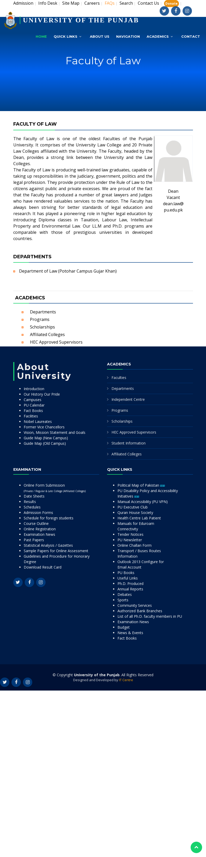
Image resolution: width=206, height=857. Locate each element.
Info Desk (47, 3)
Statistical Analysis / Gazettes (48, 545)
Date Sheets (34, 496)
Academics (158, 36)
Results (30, 501)
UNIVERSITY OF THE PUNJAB (81, 20)
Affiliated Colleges (47, 334)
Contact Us (148, 3)
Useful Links (127, 578)
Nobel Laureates (38, 421)
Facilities (31, 416)
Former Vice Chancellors (44, 426)
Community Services (134, 605)
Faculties (118, 377)
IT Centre (126, 680)
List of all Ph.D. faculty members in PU (149, 616)
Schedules (32, 507)
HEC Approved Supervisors (56, 342)
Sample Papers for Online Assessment (56, 550)
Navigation (128, 36)
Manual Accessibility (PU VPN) (142, 501)
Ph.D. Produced (130, 583)
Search (126, 3)
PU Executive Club (132, 507)
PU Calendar (34, 405)
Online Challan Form (134, 545)
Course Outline (36, 523)
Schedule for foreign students (48, 518)
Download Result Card (42, 567)
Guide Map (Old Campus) (45, 443)
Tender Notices (130, 534)
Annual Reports (130, 589)
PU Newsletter (129, 539)
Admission (23, 3)
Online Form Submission (55, 488)
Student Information (128, 443)
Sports (122, 599)
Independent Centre (128, 399)
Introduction (34, 388)
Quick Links (65, 36)
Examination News (39, 534)
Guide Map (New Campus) (46, 437)
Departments (43, 312)
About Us (99, 36)
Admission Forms (38, 512)
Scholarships (42, 327)
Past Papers (34, 539)
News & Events (130, 632)
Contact (190, 36)
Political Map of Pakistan (141, 485)
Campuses (32, 399)
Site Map (70, 3)
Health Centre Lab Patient (139, 518)
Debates (124, 594)
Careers (92, 3)
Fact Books (33, 410)
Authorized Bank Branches (139, 610)
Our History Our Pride (42, 394)
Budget (123, 627)
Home (41, 36)
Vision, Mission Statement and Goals (54, 432)
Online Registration (40, 528)
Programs (39, 319)
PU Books (125, 572)
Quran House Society (135, 512)
